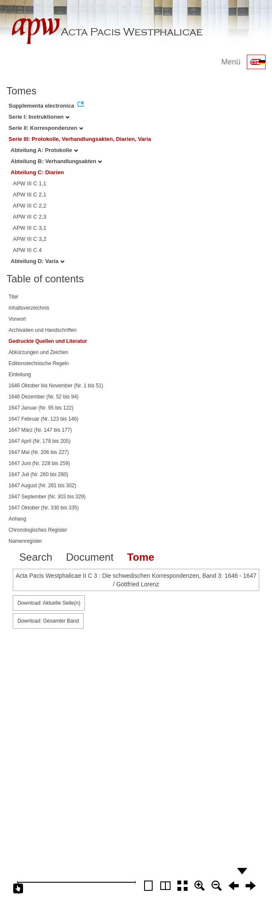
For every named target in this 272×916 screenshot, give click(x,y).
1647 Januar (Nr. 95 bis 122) (41, 408)
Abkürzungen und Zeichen (38, 352)
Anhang (17, 519)
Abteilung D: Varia (37, 261)
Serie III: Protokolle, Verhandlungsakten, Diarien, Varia (80, 139)
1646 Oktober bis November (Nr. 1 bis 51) (56, 386)
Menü (230, 62)
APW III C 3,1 (29, 228)
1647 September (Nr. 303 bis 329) (47, 497)
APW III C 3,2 (29, 239)
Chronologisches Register (38, 530)
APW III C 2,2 (29, 205)
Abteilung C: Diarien (37, 172)
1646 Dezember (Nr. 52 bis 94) (43, 397)
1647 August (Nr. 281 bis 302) (42, 486)
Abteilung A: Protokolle (44, 150)
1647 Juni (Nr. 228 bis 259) (39, 463)
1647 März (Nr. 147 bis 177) (40, 430)
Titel (13, 297)
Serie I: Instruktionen (39, 117)
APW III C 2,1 (29, 194)
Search (35, 557)
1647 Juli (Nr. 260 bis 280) (38, 474)
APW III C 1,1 (29, 183)
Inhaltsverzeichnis (29, 308)
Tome (140, 557)
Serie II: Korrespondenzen (46, 128)
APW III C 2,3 (29, 217)
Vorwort (17, 319)
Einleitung (20, 375)
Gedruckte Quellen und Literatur (48, 341)
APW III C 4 (27, 250)
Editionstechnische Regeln (39, 363)
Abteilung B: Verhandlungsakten (56, 161)
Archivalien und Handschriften (42, 330)
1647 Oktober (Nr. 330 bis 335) (44, 508)
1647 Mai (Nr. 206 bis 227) (39, 452)
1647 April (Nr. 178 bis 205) (39, 441)
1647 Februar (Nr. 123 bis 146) (43, 419)
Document (90, 557)
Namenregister (25, 541)
